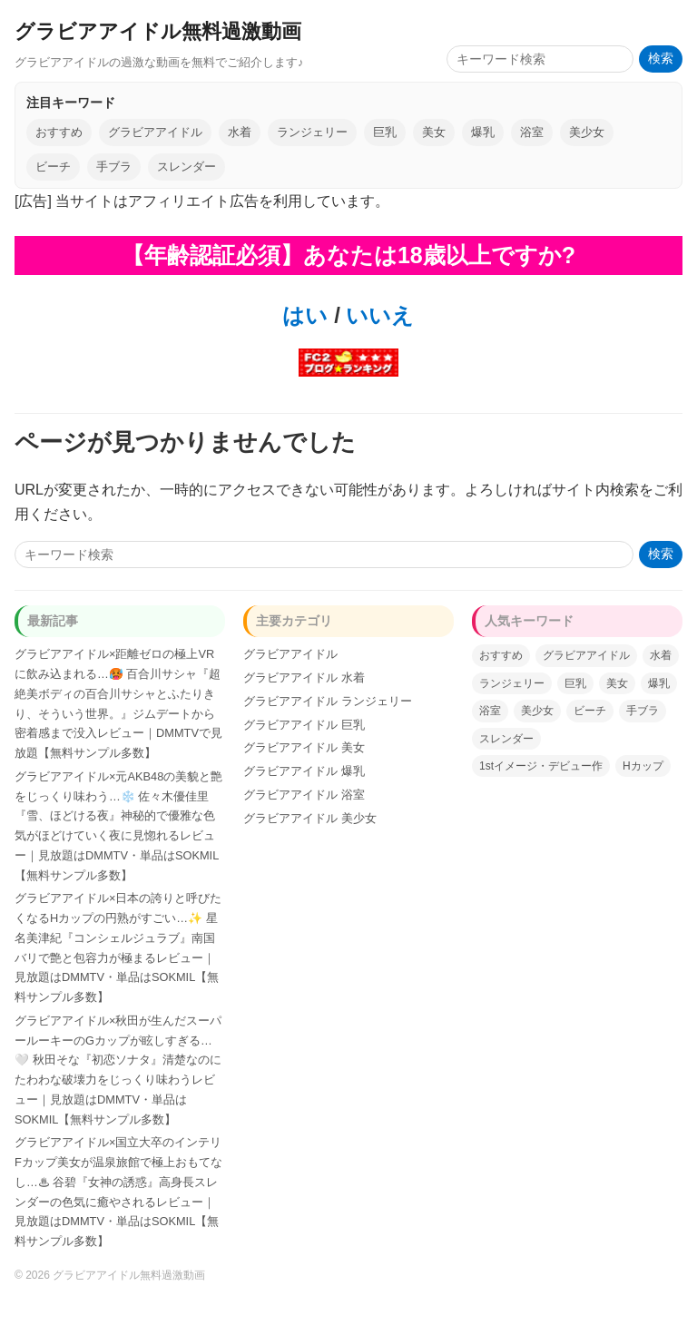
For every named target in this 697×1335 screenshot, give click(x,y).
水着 (239, 132)
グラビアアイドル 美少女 (310, 818)
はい (305, 315)
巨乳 (385, 132)
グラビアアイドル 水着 (304, 677)
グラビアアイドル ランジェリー (327, 701)
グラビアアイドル (155, 132)
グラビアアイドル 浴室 (304, 794)
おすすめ (59, 132)
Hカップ (643, 766)
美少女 (586, 132)
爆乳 (483, 132)
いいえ (377, 315)
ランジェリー (312, 132)
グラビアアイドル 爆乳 (304, 771)
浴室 (532, 132)
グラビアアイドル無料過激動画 (158, 31)
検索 (660, 58)
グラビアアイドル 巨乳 (304, 724)
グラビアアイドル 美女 (304, 747)
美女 (434, 132)
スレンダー (186, 166)
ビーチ (53, 166)
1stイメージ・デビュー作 (541, 766)
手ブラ (114, 166)
